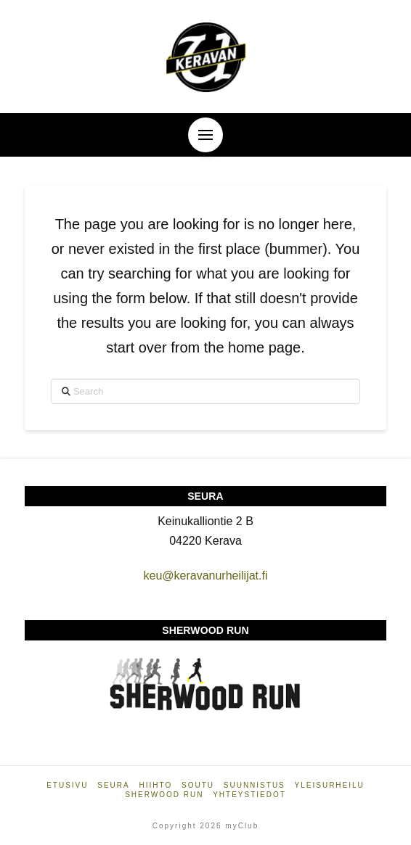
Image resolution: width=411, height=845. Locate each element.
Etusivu (67, 785)
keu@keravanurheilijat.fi (205, 575)
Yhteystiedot (249, 795)
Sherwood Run (164, 795)
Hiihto (156, 785)
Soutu (198, 785)
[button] (205, 135)
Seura (113, 785)
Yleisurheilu (330, 785)
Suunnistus (254, 785)
